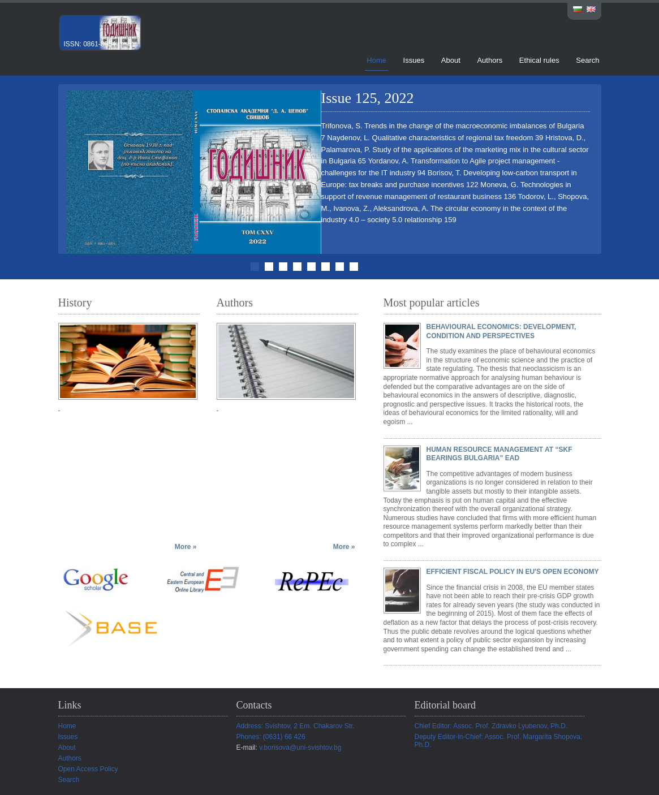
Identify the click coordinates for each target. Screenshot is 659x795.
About (450, 60)
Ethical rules (539, 60)
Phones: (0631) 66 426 (270, 737)
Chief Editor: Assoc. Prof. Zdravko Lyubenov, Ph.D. (491, 726)
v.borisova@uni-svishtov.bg (300, 747)
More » (186, 547)
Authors (489, 60)
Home (376, 60)
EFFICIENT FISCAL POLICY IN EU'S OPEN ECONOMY (513, 572)
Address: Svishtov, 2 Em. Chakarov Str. (295, 726)
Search (587, 60)
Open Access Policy (88, 769)
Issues (414, 60)
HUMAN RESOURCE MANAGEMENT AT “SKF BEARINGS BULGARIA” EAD (499, 454)
